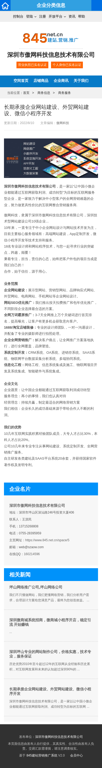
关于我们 (81, 80)
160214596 (32, 554)
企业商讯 (61, 80)
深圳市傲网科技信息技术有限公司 (37, 505)
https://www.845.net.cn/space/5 (47, 540)
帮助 (81, 16)
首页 (26, 93)
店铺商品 (40, 80)
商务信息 (43, 93)
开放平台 (55, 16)
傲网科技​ (62, 123)
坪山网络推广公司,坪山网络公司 (35, 587)
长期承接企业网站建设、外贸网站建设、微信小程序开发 (50, 691)
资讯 (72, 16)
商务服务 (64, 93)
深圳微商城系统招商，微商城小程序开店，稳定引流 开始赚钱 (50, 622)
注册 (42, 16)
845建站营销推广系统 (42, 755)
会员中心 (76, 755)
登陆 (29, 16)
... (10, 632)
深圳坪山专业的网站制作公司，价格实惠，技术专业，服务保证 (50, 654)
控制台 (18, 16)
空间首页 (21, 80)
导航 (96, 5)
